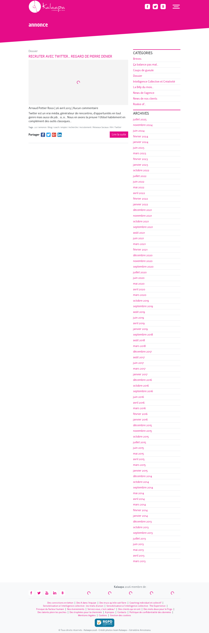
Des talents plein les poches (52, 612)
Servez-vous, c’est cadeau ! (101, 609)
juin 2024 (139, 130)
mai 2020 (139, 283)
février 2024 (140, 136)
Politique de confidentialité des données (150, 612)
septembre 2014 (143, 487)
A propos (109, 612)
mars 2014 (139, 504)
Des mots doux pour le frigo (158, 609)
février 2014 (140, 510)
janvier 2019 (140, 329)
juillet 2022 (139, 176)
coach (56, 127)
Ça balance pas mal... (145, 64)
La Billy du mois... (143, 87)
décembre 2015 (142, 425)
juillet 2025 (140, 119)
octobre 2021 (141, 221)
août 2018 (139, 340)
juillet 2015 (139, 442)
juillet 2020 (140, 272)
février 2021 (140, 249)
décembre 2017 (142, 351)
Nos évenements (75, 609)
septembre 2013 (143, 533)
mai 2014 (138, 493)
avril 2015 (139, 459)
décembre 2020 (143, 255)
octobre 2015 (141, 436)
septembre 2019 (143, 306)
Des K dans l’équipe (86, 602)
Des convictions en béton (60, 602)
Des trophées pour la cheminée (86, 612)
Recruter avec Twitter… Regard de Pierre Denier (70, 56)
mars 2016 (139, 408)
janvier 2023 (140, 165)
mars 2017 (139, 368)
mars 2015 (139, 465)
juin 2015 (138, 448)
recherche (73, 127)
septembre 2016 (143, 391)
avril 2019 (139, 323)
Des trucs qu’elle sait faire (112, 602)
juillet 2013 (139, 538)
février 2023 (140, 159)
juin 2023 (138, 147)
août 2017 (139, 357)
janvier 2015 (140, 470)
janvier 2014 (140, 516)
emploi (64, 127)
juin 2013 (138, 544)
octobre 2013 (141, 527)
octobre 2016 (141, 385)
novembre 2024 (143, 125)
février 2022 (140, 198)
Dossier (33, 51)
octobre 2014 (141, 482)
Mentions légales (87, 615)
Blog (50, 127)
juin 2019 (138, 317)
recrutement (85, 127)
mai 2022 (138, 187)
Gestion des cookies (120, 615)
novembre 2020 (143, 261)
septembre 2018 (143, 334)
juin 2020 (139, 278)
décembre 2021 (142, 210)
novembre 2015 (142, 431)
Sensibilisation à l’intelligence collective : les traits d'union (73, 606)
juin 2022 (138, 181)
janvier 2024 (140, 142)
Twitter (118, 127)
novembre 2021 (142, 215)
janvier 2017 (140, 374)
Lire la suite (119, 134)
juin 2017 (138, 363)
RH (111, 127)
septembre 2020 (143, 266)
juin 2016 (138, 397)
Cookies (103, 615)
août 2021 (139, 232)
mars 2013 (139, 561)
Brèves (137, 59)
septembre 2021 (143, 227)
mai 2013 (138, 550)
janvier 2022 (140, 204)
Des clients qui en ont (129, 609)
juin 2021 (138, 238)
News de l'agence (143, 93)
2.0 (35, 127)
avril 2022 (139, 193)
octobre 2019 (141, 300)
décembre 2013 (142, 521)
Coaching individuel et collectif (145, 602)
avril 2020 (139, 289)
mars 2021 (139, 244)
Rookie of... (139, 104)
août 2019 (139, 312)
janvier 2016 (140, 419)
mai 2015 (138, 453)
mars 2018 (139, 346)
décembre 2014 (142, 476)
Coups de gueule (143, 70)
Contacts (121, 612)
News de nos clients (145, 98)
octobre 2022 (141, 170)
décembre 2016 (142, 380)
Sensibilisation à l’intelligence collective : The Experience (136, 606)
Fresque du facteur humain (50, 609)
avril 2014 (139, 499)
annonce (42, 127)
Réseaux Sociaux (101, 127)
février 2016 (140, 414)
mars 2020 (139, 295)
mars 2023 (139, 153)
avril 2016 (139, 402)
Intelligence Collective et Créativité (154, 81)
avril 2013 (139, 555)
